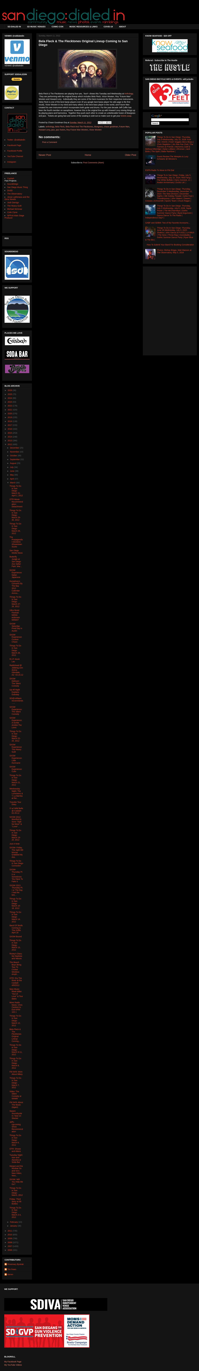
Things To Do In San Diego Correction (16, 863)
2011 (10, 1231)
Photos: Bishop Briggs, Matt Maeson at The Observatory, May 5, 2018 (174, 251)
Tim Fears (11, 1269)
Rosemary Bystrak (15, 1264)
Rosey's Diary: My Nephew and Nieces (16, 956)
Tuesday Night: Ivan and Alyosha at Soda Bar (16, 1158)
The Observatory (14, 194)
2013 (10, 440)
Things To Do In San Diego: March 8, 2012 (15, 1063)
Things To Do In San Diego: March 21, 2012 (15, 780)
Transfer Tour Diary (15, 803)
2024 (10, 398)
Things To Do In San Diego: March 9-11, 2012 (16, 1050)
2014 (10, 437)
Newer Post (45, 155)
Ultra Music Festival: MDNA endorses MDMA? (15, 615)
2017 (10, 425)
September (15, 459)
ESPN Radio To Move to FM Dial (159, 170)
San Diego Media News (16, 551)
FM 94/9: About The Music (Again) (16, 1104)
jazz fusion (60, 130)
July (12, 467)
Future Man (124, 126)
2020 (10, 413)
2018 (10, 421)
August (13, 463)
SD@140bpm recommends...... (16, 700)
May (12, 475)
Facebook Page (14, 145)
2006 (10, 1250)
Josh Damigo (13, 202)
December (15, 448)
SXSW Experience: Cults (16, 769)
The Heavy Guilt (14, 206)
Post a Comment (49, 142)
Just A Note (15, 844)
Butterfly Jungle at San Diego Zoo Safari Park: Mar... (16, 561)
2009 (10, 1238)
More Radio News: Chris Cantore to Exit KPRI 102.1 (16, 1007)
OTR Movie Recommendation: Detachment (16, 503)
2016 (10, 429)
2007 (10, 1246)
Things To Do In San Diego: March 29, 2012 (15, 528)
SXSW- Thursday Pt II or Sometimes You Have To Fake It (16, 875)
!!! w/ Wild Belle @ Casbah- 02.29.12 (16, 810)
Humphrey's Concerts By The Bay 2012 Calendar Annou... (16, 587)
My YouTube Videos (13, 1365)
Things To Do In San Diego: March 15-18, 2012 (15, 903)
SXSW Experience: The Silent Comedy (16, 710)
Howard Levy (44, 130)
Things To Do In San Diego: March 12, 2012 (15, 1020)
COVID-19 (108, 26)
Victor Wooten (95, 130)
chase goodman (111, 126)
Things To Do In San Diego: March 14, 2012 (15, 917)
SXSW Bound (16, 936)
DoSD (10, 190)
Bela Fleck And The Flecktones (79, 126)
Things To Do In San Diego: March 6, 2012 (15, 1140)
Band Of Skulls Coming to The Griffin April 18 (16, 929)
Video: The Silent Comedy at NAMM (15, 1095)
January (14, 1226)
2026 (10, 390)
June (12, 471)
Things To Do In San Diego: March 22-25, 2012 (15, 736)
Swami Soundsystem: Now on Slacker (16, 1114)
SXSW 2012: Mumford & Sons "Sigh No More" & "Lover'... (16, 822)
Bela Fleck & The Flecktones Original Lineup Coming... (15, 1035)
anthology (50, 126)
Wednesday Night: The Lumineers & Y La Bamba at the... (16, 793)
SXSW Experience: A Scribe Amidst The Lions (16, 722)
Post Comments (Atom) (93, 162)
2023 (10, 402)
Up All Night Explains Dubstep (15, 692)
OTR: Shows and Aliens (15, 1150)
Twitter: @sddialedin (16, 140)
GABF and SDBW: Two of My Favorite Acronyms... (167, 223)
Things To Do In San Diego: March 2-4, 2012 (15, 1212)
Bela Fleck (60, 126)
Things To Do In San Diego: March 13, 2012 (15, 945)
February (14, 1222)
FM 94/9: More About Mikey (16, 1073)
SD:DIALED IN (14, 26)
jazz (53, 130)
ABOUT (122, 26)
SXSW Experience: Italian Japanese (16, 573)
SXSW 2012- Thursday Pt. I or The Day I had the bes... (16, 890)
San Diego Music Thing (17, 187)
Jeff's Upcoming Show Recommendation (16, 1127)
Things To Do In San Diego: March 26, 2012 (15, 650)
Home (88, 155)
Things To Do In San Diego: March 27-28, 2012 (15, 602)
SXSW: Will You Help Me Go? (16, 1181)
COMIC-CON (57, 26)
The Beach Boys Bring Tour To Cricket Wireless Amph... (15, 968)
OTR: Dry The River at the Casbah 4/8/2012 (16, 981)
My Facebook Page (12, 1362)
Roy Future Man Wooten (77, 130)
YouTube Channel (15, 156)
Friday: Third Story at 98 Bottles (15, 1201)
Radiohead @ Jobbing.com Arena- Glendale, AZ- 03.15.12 (16, 670)
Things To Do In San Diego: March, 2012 (16, 1191)
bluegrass (98, 126)
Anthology (128, 93)
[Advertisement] (170, 310)
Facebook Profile (14, 151)
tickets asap (126, 116)
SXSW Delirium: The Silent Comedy (15, 682)
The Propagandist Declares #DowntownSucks (16, 542)
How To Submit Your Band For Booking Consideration (170, 245)
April (12, 479)
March (13, 482)
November (15, 452)
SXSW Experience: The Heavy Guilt (16, 748)
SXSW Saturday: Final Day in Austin (16, 627)
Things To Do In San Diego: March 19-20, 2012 (15, 835)
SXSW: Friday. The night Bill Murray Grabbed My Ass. (16, 852)
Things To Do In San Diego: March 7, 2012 (15, 1083)
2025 (10, 394)
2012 (10, 444)
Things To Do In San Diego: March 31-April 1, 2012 (16, 491)
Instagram (11, 162)
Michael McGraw (14, 209)
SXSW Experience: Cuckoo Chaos (16, 638)
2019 (10, 417)
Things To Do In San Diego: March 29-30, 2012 (15, 515)
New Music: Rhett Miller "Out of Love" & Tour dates (16, 994)
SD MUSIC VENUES (36, 26)
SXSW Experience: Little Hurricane (16, 759)
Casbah (10, 178)
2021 (10, 410)
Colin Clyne (12, 212)
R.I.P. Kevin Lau (15, 660)
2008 (10, 1242)
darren (10, 1274)
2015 (10, 433)
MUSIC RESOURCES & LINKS (83, 26)
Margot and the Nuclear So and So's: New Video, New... (16, 1171)
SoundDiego (12, 184)
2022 (10, 406)
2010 (10, 1234)
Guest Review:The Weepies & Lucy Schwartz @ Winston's (172, 157)
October (14, 455)
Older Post (130, 155)
